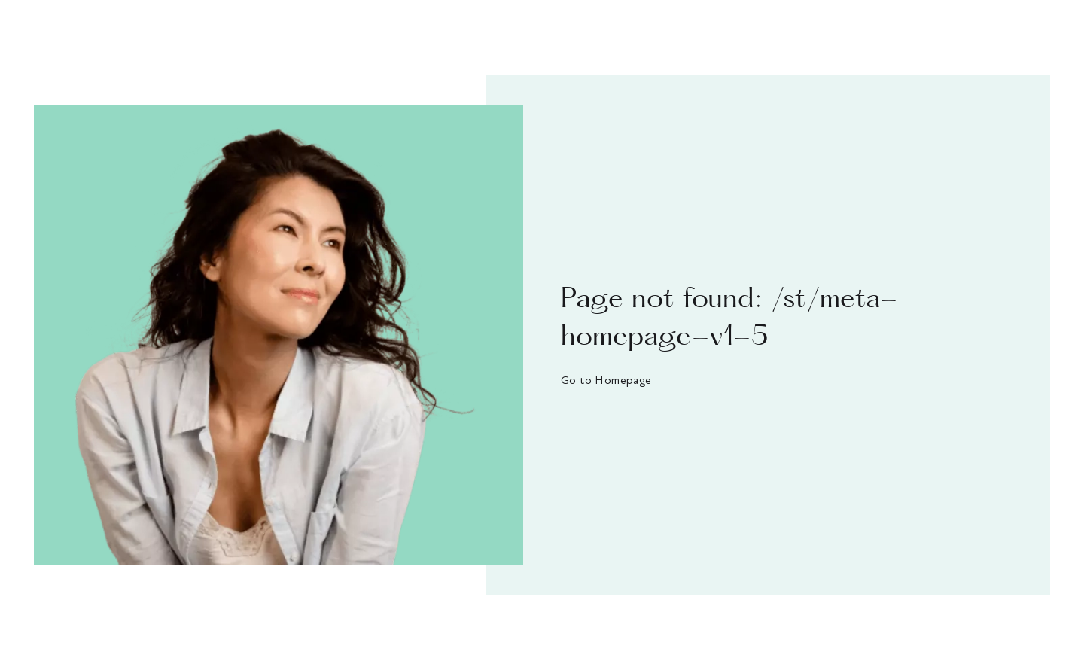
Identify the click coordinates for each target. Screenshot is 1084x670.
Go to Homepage (606, 380)
